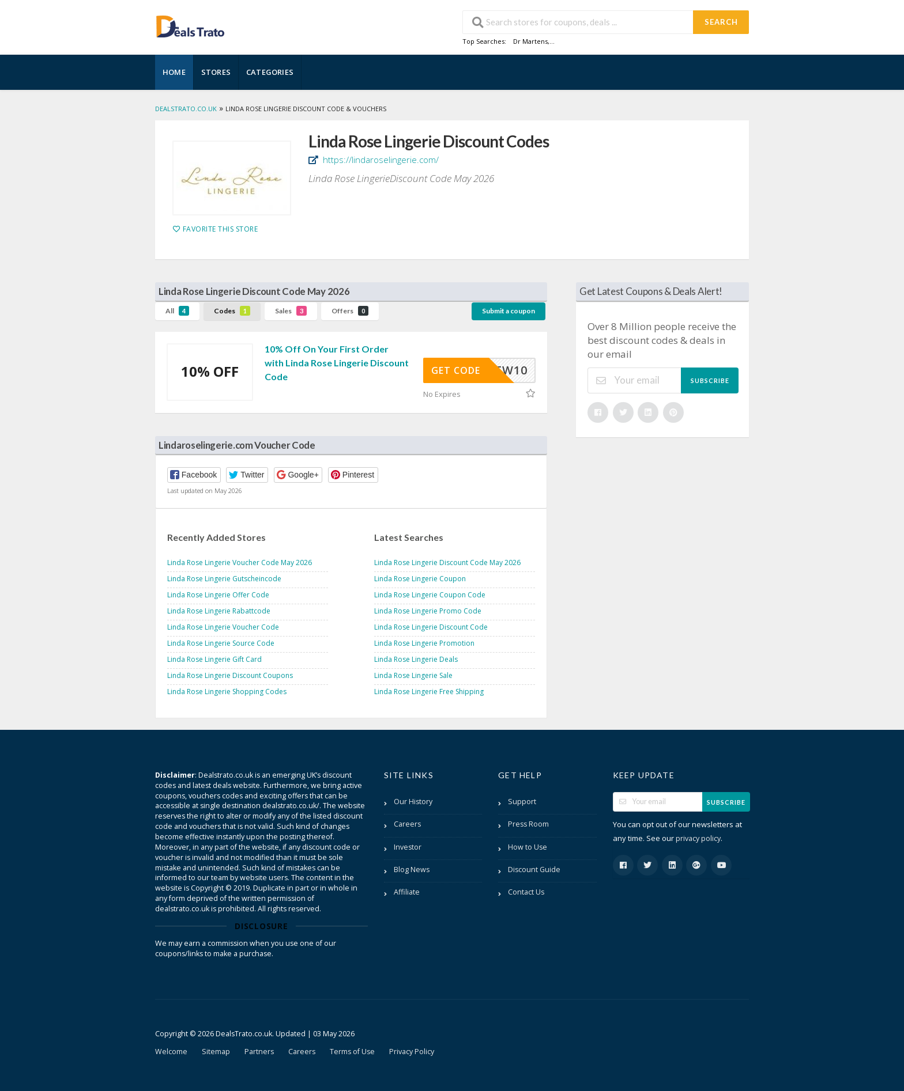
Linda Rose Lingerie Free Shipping (429, 691)
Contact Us (526, 892)
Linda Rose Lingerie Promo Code (427, 611)
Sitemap (216, 1051)
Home (174, 72)
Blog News (412, 869)
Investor (407, 847)
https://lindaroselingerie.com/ (380, 159)
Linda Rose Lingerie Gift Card (214, 659)
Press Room (528, 824)
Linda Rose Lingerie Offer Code (218, 595)
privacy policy (698, 838)
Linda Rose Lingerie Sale (413, 675)
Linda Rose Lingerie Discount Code (431, 627)
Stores (216, 72)
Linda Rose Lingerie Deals (416, 659)
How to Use (527, 847)
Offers (350, 311)
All (177, 311)
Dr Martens (530, 41)
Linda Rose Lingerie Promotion (424, 643)
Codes (232, 311)
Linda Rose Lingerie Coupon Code (429, 595)
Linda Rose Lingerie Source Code (220, 643)
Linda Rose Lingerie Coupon (420, 579)
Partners (259, 1051)
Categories (269, 72)
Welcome (171, 1051)
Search (721, 21)
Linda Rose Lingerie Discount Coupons (230, 675)
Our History (413, 801)
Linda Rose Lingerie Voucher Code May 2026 (239, 562)
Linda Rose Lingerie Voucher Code (223, 627)
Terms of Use (352, 1051)
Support (522, 801)
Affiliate (407, 892)
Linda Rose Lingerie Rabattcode (218, 611)
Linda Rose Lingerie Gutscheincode (224, 579)
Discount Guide (534, 869)
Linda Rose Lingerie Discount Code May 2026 (447, 562)
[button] (194, 475)
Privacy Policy (411, 1051)
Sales (291, 311)
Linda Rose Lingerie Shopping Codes (227, 691)
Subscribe (710, 380)
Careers (407, 824)
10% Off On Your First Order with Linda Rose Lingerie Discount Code (337, 362)
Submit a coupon (508, 310)
